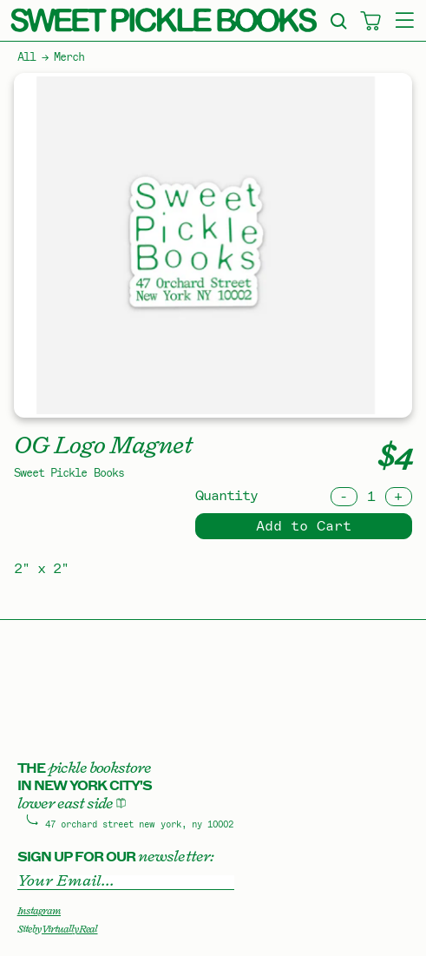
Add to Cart (303, 526)
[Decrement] (344, 496)
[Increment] (398, 496)
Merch (69, 57)
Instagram (39, 911)
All (26, 57)
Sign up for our (115, 856)
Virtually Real (70, 929)
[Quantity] (371, 496)
